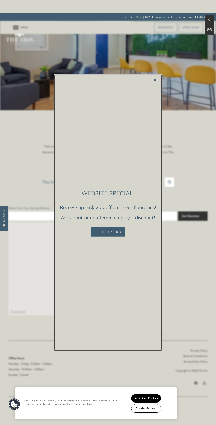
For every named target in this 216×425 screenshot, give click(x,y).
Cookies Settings (146, 408)
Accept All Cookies (146, 398)
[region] (96, 403)
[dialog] (108, 212)
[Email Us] (209, 29)
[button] (108, 231)
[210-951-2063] (209, 19)
